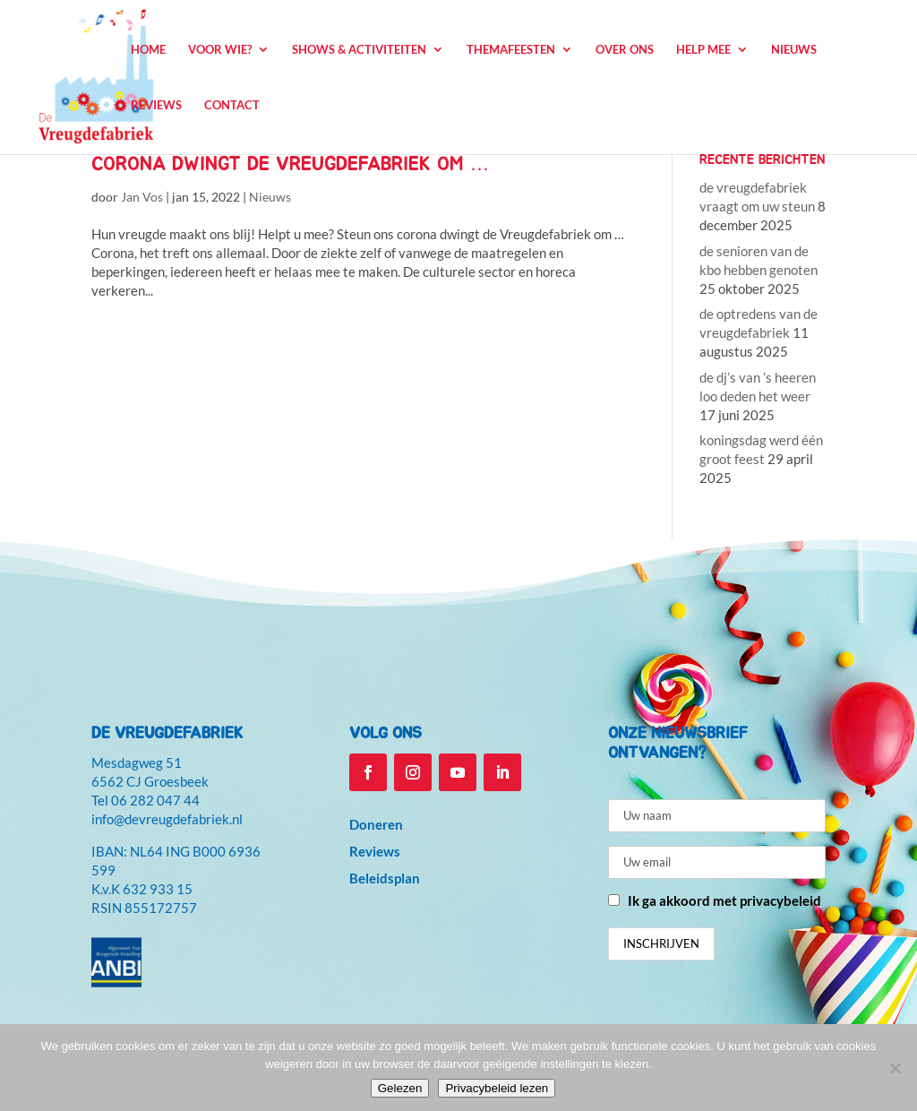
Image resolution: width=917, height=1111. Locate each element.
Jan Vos (142, 196)
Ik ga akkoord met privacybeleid (724, 900)
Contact (232, 105)
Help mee (703, 49)
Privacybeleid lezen (496, 1088)
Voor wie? (220, 49)
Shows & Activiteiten (359, 49)
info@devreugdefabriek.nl (167, 819)
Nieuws (794, 49)
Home (148, 49)
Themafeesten (511, 49)
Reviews (156, 105)
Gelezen (400, 1088)
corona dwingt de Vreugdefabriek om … (290, 164)
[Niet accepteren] (895, 1068)
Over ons (625, 49)
